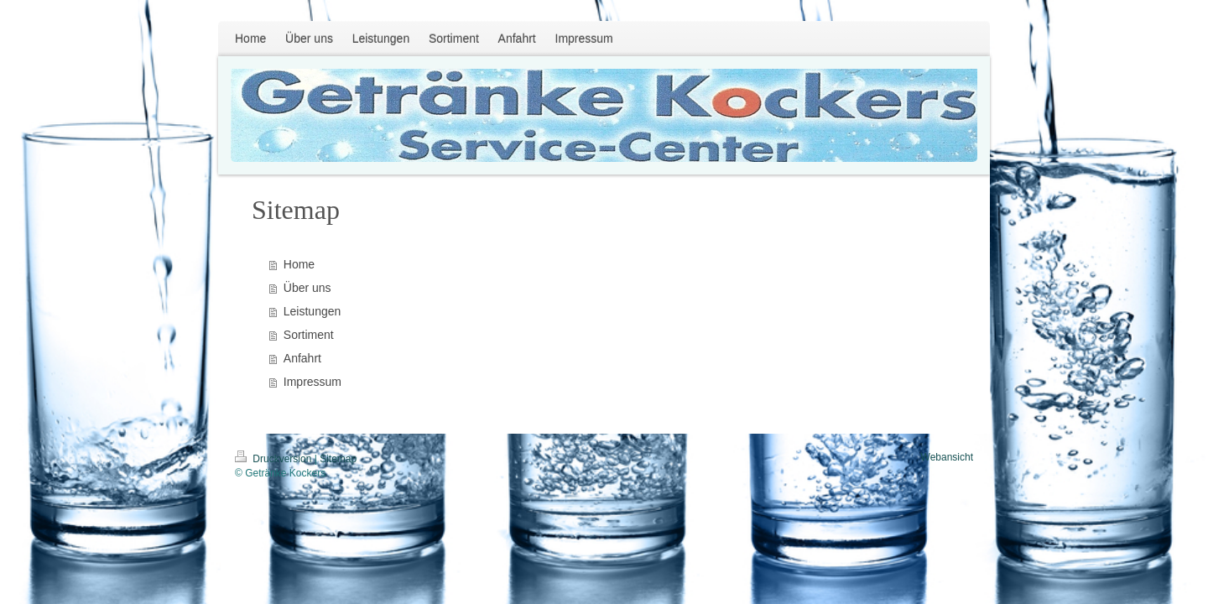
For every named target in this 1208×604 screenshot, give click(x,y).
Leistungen (312, 311)
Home (299, 264)
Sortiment (309, 334)
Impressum (312, 381)
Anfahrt (302, 358)
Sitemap (338, 459)
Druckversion (275, 459)
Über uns (307, 287)
